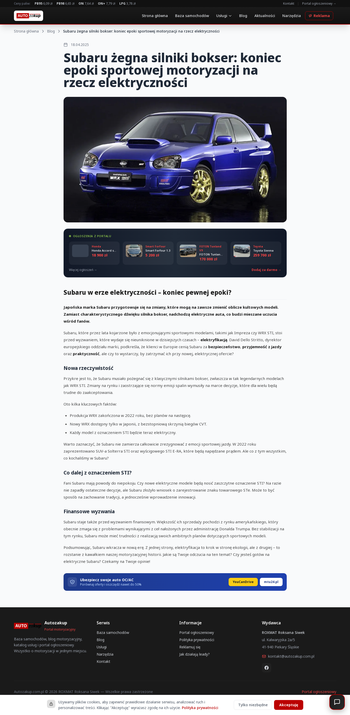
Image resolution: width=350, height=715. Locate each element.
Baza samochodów (192, 15)
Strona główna (155, 15)
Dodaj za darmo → (266, 270)
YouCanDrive (243, 582)
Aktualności (264, 15)
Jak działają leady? (194, 654)
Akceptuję (288, 704)
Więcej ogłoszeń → (83, 270)
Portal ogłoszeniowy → (319, 4)
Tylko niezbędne (253, 704)
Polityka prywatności (196, 639)
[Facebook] (266, 667)
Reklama (319, 15)
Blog (243, 15)
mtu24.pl (271, 582)
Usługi (224, 15)
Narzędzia (291, 15)
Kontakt (288, 4)
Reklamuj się (189, 646)
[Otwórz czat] (337, 702)
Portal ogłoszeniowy (196, 632)
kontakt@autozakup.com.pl (288, 656)
